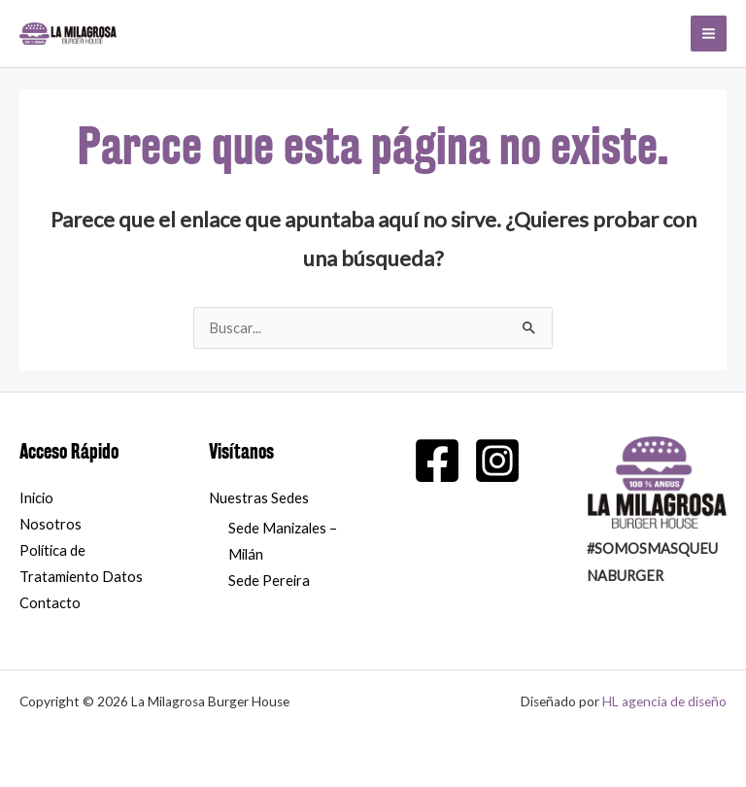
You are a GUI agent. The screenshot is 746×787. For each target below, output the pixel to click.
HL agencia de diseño (664, 701)
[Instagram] (497, 460)
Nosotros (50, 524)
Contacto (50, 603)
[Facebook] (437, 460)
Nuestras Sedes (259, 498)
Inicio (36, 498)
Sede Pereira (269, 580)
